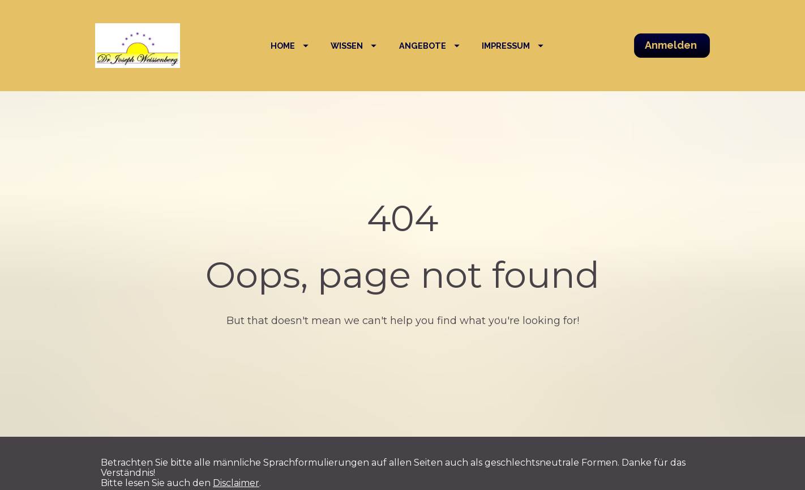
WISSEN (353, 45)
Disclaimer (236, 475)
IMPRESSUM (512, 45)
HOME (290, 45)
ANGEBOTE (429, 45)
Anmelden (672, 45)
